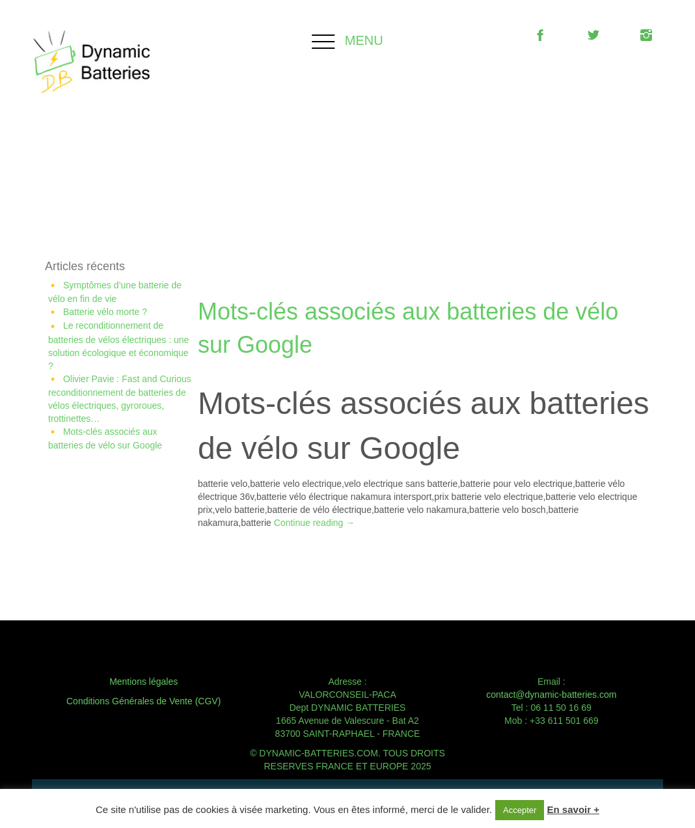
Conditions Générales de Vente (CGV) (143, 701)
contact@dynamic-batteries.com (551, 694)
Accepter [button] (519, 810)
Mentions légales (143, 681)
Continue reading (314, 523)
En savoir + (573, 809)
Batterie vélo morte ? (105, 312)
